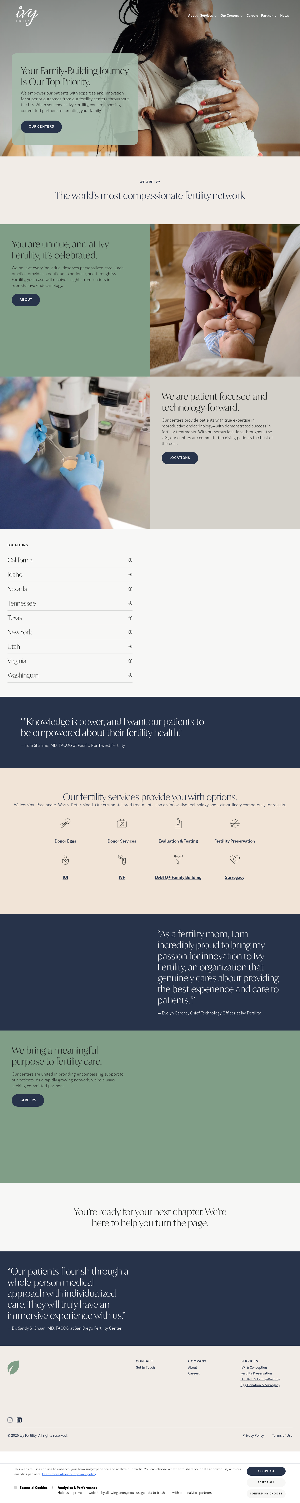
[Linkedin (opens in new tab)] (19, 1419)
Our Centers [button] (229, 16)
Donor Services (122, 841)
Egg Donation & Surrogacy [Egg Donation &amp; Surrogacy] (260, 1385)
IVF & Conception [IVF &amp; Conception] (254, 1367)
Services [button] (206, 16)
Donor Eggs (65, 841)
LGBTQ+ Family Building (178, 878)
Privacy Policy (253, 1435)
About (193, 16)
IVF (122, 878)
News (284, 16)
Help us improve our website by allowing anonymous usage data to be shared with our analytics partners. (135, 1490)
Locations (180, 458)
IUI (65, 878)
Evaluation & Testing (178, 841)
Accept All (266, 1471)
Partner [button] (267, 16)
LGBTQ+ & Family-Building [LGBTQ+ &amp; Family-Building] (260, 1379)
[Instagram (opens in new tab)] (10, 1419)
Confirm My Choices (266, 1494)
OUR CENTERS (41, 127)
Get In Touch (145, 1367)
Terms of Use (282, 1435)
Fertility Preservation (234, 841)
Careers (252, 16)
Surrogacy (234, 878)
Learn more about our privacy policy (69, 1474)
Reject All (266, 1482)
